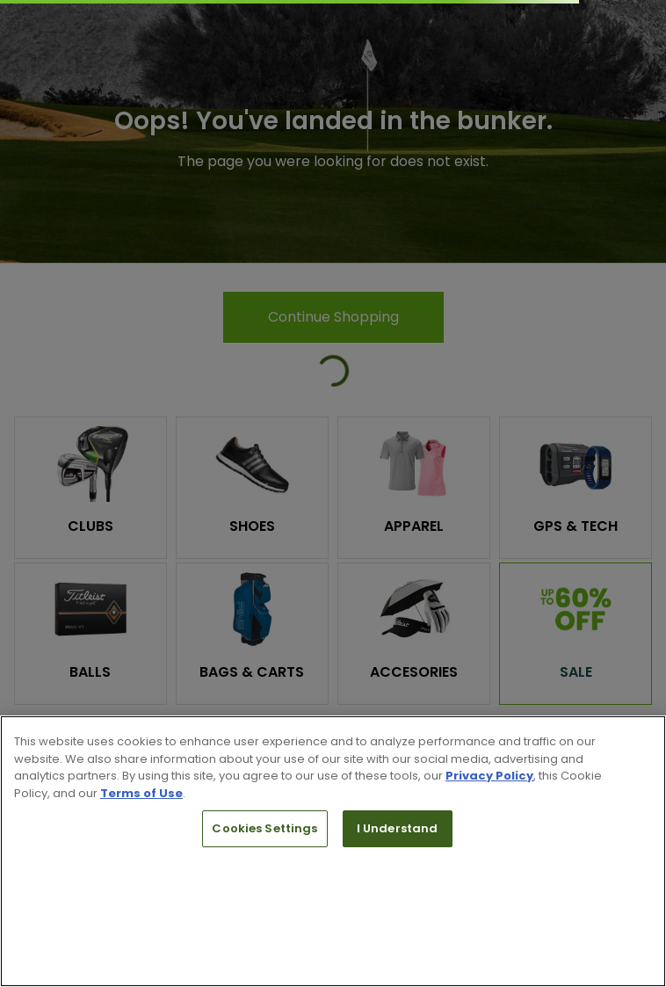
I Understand (397, 828)
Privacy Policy (489, 775)
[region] (333, 851)
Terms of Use (141, 793)
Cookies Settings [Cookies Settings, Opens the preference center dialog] (264, 828)
